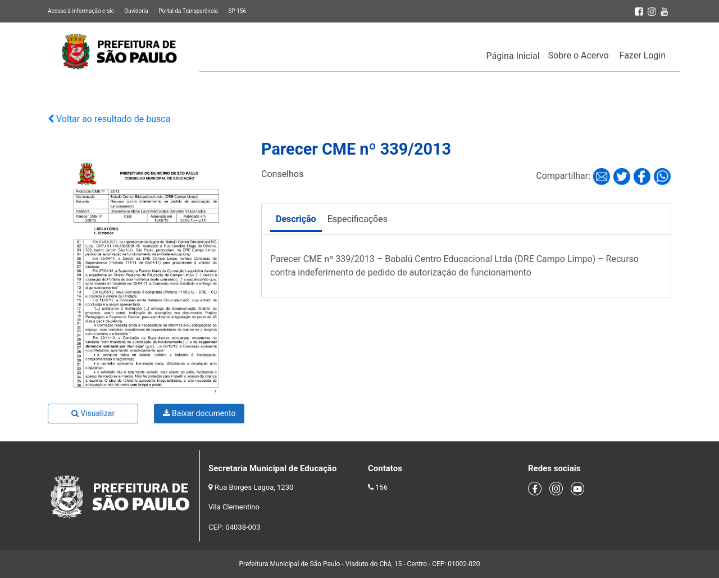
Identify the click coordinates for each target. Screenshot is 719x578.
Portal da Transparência (188, 11)
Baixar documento (199, 413)
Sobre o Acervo (578, 55)
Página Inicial (513, 56)
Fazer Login (643, 55)
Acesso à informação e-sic (81, 11)
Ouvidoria (136, 11)
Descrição (296, 219)
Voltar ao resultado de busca (109, 119)
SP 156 (237, 11)
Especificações (357, 219)
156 (381, 487)
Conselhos (282, 174)
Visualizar (93, 413)
